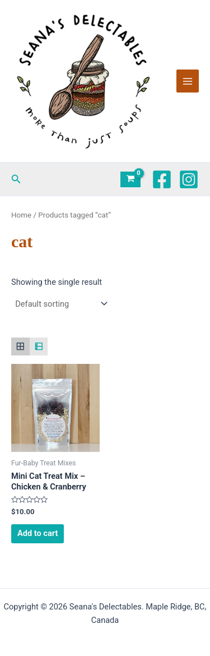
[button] (16, 179)
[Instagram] (189, 179)
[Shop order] (60, 303)
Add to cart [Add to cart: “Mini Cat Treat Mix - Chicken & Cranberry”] (37, 533)
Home (21, 215)
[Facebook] (162, 179)
